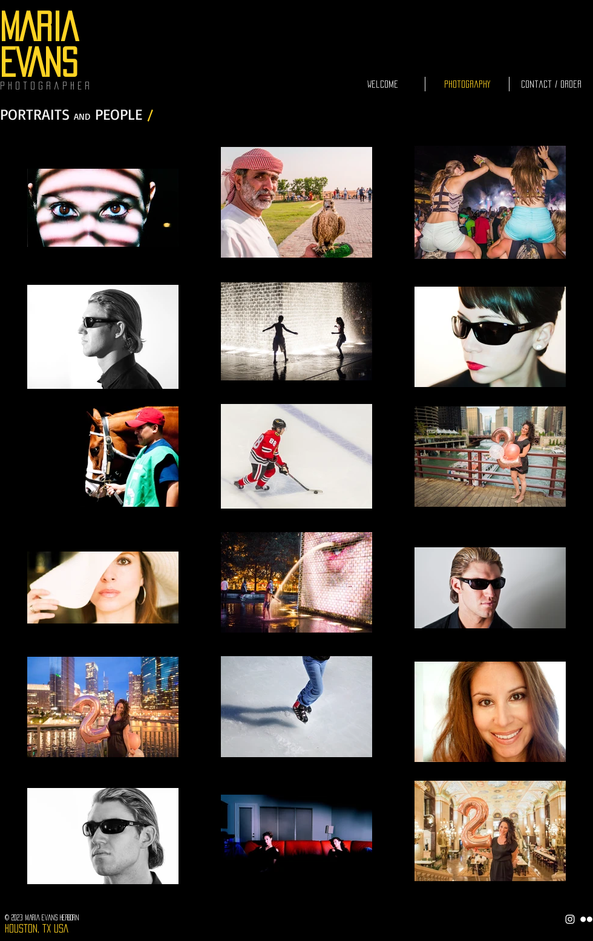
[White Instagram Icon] (570, 919)
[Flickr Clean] (586, 919)
